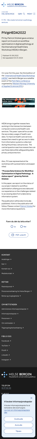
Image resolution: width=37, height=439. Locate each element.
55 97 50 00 (6, 388)
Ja (15, 226)
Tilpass (18, 431)
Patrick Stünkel (26, 206)
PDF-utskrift (21, 235)
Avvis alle (18, 425)
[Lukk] (31, 398)
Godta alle (18, 419)
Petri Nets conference (21, 81)
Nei (24, 226)
